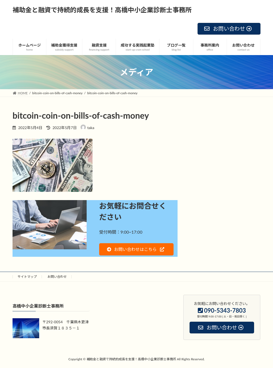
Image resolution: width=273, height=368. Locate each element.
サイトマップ (27, 277)
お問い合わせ (57, 277)
